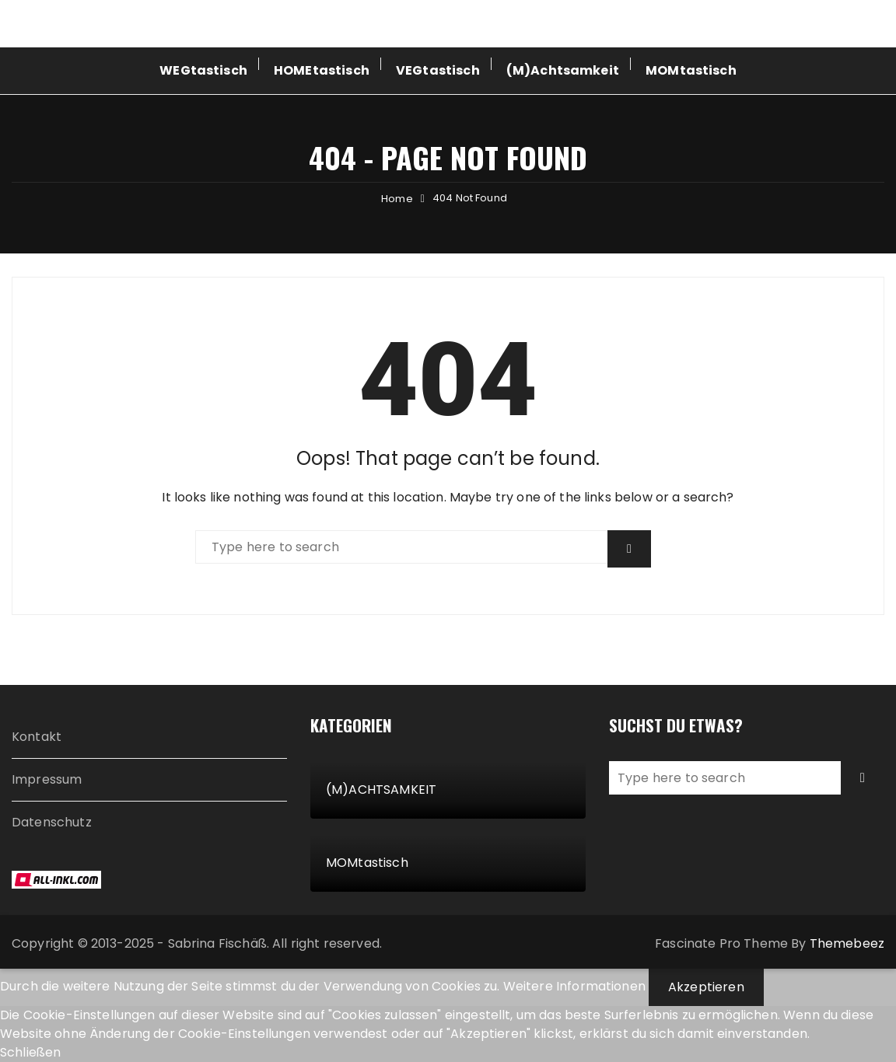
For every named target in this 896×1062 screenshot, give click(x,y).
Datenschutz (52, 822)
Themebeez (847, 943)
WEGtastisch (203, 70)
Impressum (47, 779)
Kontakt (36, 737)
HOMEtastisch (321, 70)
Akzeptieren (706, 987)
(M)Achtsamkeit (562, 70)
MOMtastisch (691, 70)
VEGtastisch (438, 70)
